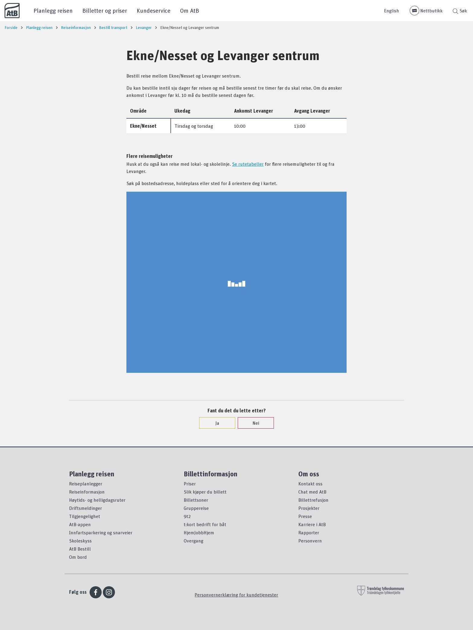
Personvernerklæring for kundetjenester (236, 595)
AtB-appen (80, 524)
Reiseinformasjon (87, 492)
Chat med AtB (312, 492)
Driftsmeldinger (85, 508)
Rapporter (308, 532)
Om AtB (189, 10)
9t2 (187, 516)
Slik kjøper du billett (205, 492)
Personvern (310, 541)
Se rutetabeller (248, 164)
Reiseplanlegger (85, 484)
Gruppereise (196, 508)
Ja (214, 423)
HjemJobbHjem (199, 532)
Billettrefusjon (313, 500)
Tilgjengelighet (84, 516)
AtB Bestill (80, 549)
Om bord (78, 557)
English (391, 11)
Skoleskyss (80, 541)
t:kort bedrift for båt (205, 524)
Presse (305, 516)
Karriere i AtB (312, 524)
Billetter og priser (104, 10)
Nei (252, 423)
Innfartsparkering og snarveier (100, 532)
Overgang (193, 541)
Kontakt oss (310, 484)
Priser (190, 484)
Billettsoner (196, 500)
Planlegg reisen (53, 10)
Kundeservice (153, 10)
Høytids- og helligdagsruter (97, 500)
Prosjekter (308, 508)
